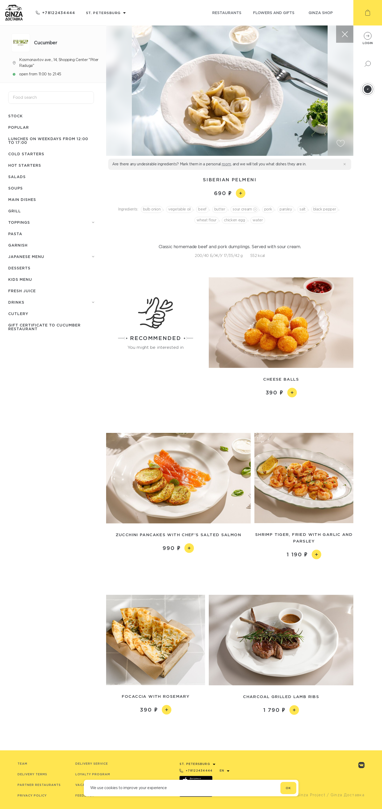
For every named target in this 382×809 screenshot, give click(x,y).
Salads (17, 177)
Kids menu (20, 279)
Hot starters (24, 165)
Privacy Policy (32, 795)
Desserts (19, 268)
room (226, 164)
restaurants (226, 13)
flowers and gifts (273, 13)
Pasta (15, 234)
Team (22, 763)
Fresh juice (22, 291)
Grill (14, 211)
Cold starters (26, 154)
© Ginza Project (308, 795)
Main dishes (22, 199)
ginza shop (321, 13)
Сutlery (18, 314)
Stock (15, 116)
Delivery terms (32, 774)
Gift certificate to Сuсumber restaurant (44, 327)
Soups (15, 188)
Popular (18, 127)
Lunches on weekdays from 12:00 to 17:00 (48, 140)
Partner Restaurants (39, 784)
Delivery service (91, 763)
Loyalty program (92, 774)
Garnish (18, 245)
